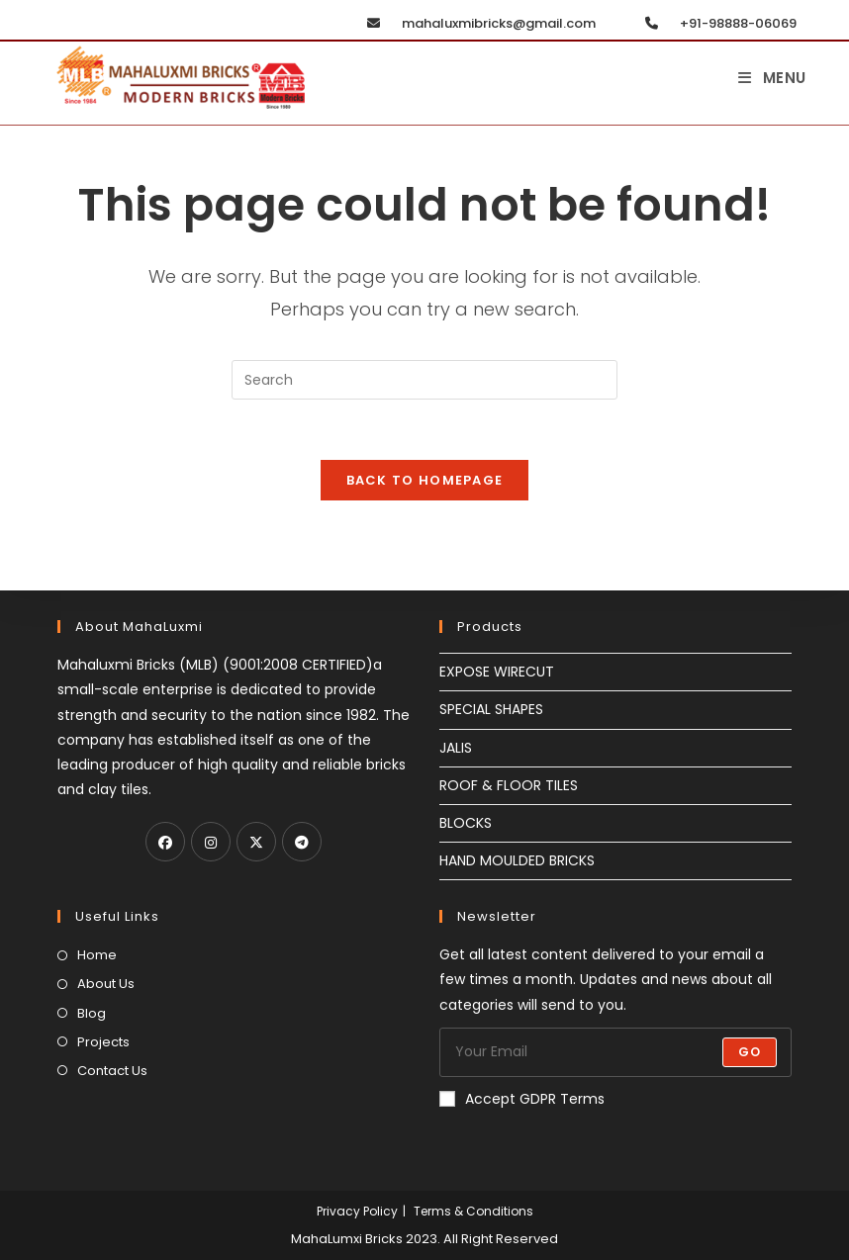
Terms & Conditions (473, 1211)
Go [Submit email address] (749, 1051)
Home (97, 954)
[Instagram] (211, 841)
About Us (106, 983)
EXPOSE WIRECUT (496, 671)
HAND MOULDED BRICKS (517, 860)
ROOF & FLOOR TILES (508, 785)
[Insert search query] (424, 380)
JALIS (455, 748)
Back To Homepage (425, 480)
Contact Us (112, 1070)
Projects (103, 1042)
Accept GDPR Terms (522, 1099)
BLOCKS (465, 823)
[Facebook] (165, 841)
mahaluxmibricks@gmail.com (477, 23)
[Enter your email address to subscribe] (615, 1052)
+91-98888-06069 (716, 23)
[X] (256, 841)
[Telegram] (302, 841)
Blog (91, 1013)
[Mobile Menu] (772, 77)
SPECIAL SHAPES (491, 709)
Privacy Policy (357, 1211)
